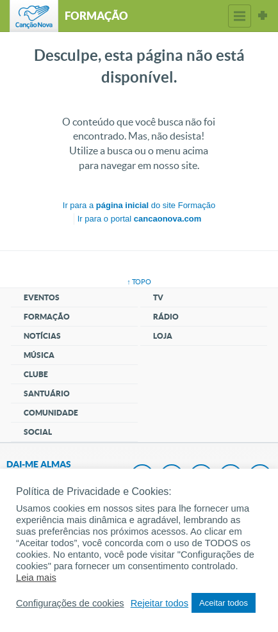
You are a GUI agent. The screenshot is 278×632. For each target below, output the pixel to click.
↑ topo (139, 282)
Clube (36, 374)
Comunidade (51, 413)
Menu (239, 16)
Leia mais (36, 577)
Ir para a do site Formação (139, 205)
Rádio (166, 316)
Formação (47, 316)
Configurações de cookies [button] (70, 603)
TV (158, 297)
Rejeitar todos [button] (159, 603)
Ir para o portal (140, 218)
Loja (162, 336)
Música (39, 355)
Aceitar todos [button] (223, 603)
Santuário (47, 393)
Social (38, 432)
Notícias (42, 336)
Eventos (42, 297)
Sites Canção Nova (262, 16)
